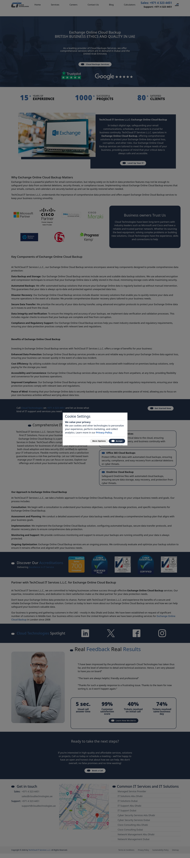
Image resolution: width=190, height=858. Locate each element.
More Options (95, 440)
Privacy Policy (104, 431)
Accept (116, 440)
